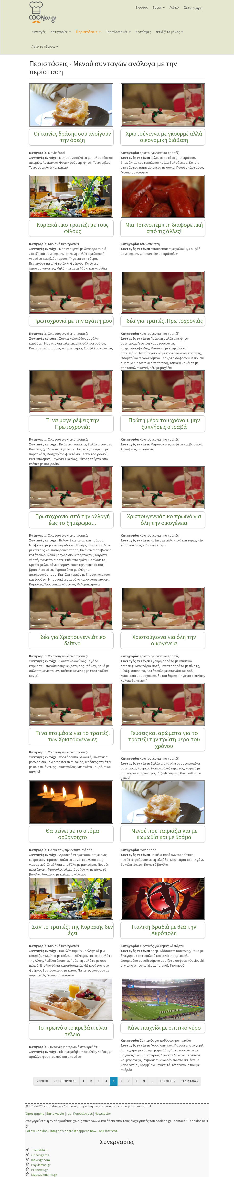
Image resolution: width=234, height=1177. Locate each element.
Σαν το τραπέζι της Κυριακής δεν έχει (72, 930)
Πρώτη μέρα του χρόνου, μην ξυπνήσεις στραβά (164, 423)
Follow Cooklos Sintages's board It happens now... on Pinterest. (71, 1131)
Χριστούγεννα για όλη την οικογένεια (164, 640)
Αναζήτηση (194, 8)
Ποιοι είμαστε (83, 1113)
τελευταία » (189, 1081)
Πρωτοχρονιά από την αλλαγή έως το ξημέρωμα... (72, 519)
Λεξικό (174, 7)
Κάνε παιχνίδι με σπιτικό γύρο (164, 1027)
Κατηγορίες (61, 32)
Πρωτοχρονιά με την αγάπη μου (72, 320)
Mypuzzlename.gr (44, 1174)
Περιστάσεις (88, 31)
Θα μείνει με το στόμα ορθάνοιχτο (72, 834)
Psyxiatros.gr (41, 1165)
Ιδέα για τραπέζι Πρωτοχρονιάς (164, 320)
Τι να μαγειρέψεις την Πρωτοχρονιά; (72, 423)
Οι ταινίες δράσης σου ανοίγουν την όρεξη (72, 137)
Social (159, 7)
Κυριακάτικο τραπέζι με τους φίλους (72, 228)
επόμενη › (167, 1081)
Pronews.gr (39, 1169)
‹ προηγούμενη (65, 1081)
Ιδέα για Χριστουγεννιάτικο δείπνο (72, 640)
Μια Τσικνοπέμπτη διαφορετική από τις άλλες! (164, 228)
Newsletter (103, 1113)
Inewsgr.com (40, 1160)
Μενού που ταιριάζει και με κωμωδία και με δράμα (164, 834)
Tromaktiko (39, 1150)
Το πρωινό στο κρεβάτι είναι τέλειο (72, 1031)
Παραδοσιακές (118, 32)
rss (68, 1113)
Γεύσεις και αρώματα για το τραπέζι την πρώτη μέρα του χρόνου (164, 739)
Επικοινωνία (55, 1113)
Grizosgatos (40, 1155)
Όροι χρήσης (34, 1113)
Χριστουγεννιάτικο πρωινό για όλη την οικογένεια (164, 519)
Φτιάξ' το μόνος (169, 32)
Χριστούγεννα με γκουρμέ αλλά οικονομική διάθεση (164, 137)
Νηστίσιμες (143, 32)
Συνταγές (39, 32)
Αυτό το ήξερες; (45, 46)
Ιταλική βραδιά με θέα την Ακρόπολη (164, 930)
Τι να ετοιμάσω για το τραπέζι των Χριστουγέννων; (72, 736)
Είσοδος (142, 7)
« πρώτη (42, 1081)
